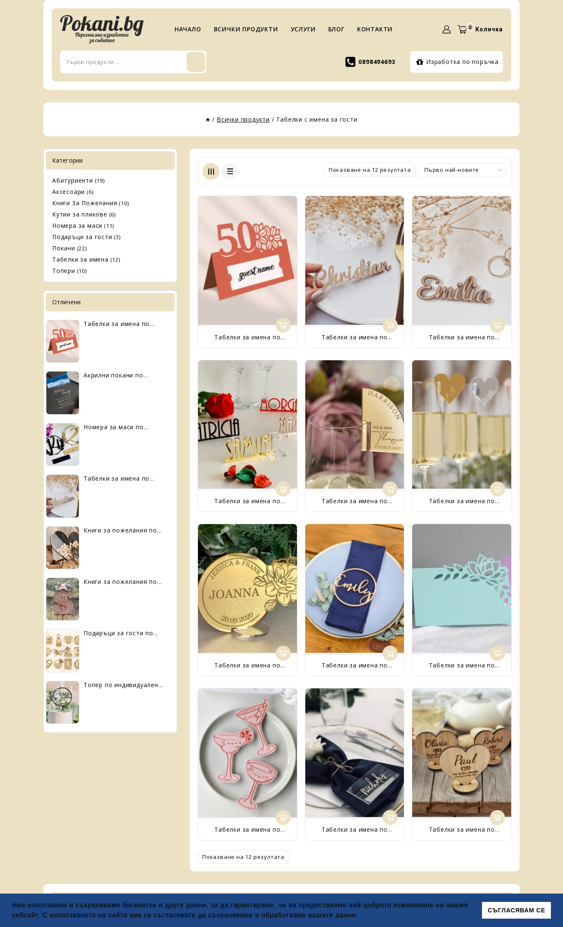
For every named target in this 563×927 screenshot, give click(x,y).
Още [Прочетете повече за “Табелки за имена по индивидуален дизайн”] (283, 325)
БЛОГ (336, 29)
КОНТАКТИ (375, 29)
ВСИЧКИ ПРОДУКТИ (246, 29)
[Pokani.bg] (102, 29)
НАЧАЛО (188, 29)
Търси (288, 62)
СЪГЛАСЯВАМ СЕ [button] (516, 910)
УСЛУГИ (303, 29)
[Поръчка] (462, 170)
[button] (361, 916)
